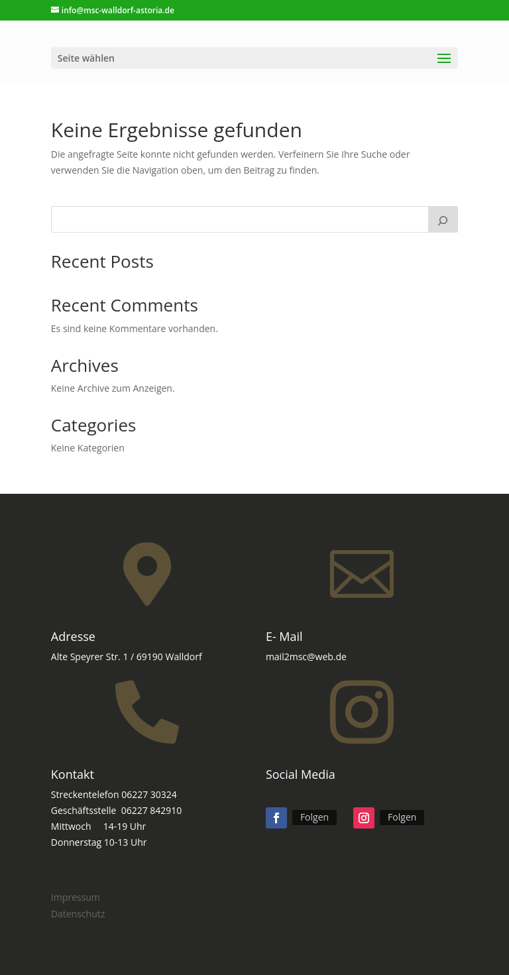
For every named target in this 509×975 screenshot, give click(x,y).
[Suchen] (443, 219)
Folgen (314, 817)
